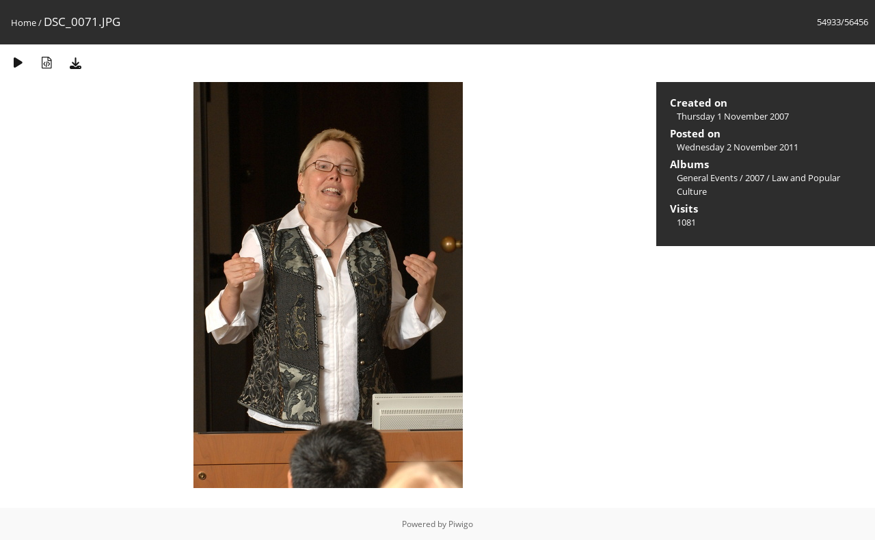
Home (23, 22)
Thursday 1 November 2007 (733, 116)
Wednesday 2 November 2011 (737, 147)
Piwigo (460, 524)
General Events (707, 178)
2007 (754, 178)
